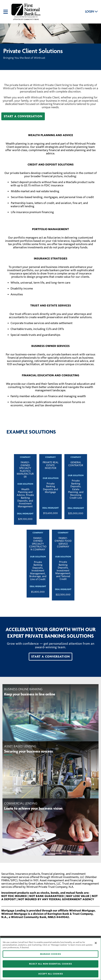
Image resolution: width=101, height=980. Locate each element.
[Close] (95, 943)
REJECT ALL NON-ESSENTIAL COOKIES (50, 964)
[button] (23, 116)
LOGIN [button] (91, 11)
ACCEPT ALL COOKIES (50, 973)
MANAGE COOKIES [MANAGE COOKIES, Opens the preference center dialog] (50, 954)
